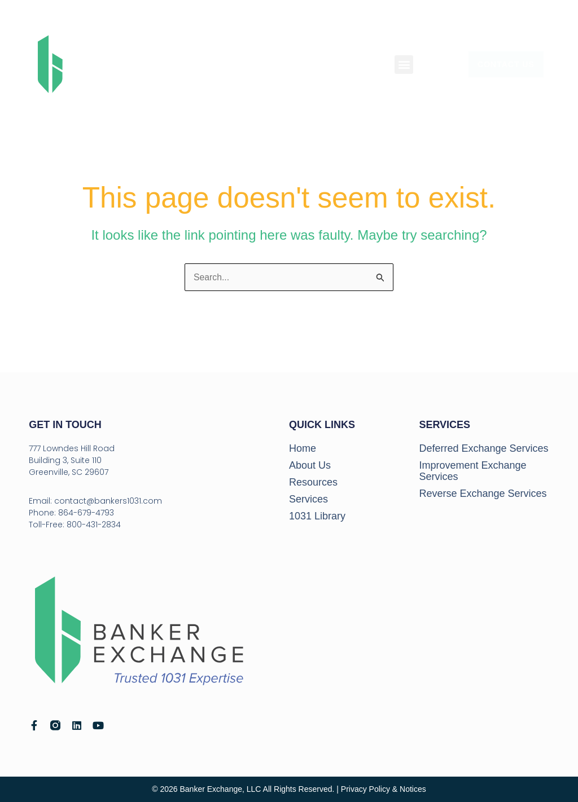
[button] (404, 64)
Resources (313, 482)
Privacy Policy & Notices (383, 789)
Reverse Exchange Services (482, 493)
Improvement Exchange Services (472, 471)
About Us (310, 465)
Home (302, 448)
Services (308, 499)
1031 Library (317, 516)
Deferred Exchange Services (483, 448)
